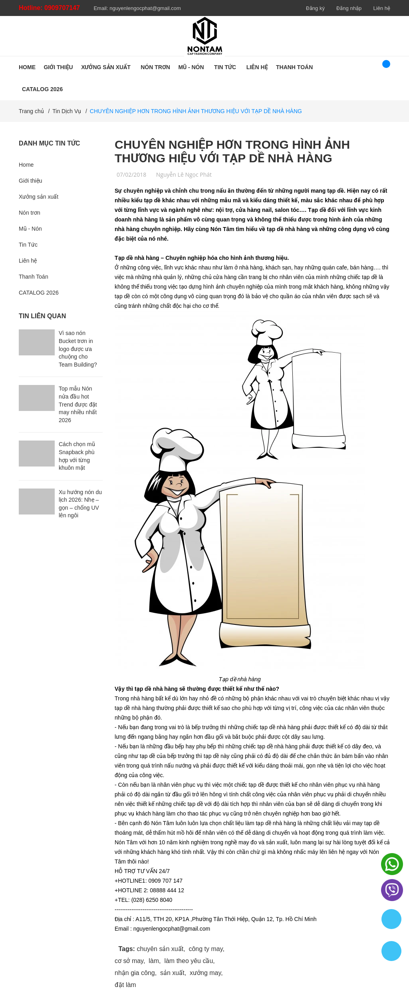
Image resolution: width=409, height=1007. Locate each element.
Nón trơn (29, 212)
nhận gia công (135, 972)
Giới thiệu (30, 180)
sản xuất (172, 972)
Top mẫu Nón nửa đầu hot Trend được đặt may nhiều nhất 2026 (78, 404)
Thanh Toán (33, 276)
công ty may (205, 948)
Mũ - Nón (30, 228)
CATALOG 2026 (39, 292)
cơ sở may (129, 960)
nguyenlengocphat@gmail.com (145, 8)
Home (26, 165)
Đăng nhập (348, 8)
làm (154, 960)
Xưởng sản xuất (38, 196)
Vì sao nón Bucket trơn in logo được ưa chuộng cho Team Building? (78, 348)
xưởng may (205, 972)
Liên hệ (381, 8)
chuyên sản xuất (160, 948)
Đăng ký (315, 8)
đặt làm (125, 984)
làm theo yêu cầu (188, 960)
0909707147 (62, 7)
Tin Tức (28, 244)
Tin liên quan (42, 316)
